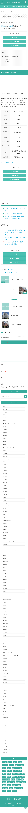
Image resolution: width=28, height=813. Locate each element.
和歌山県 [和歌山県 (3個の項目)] (14, 768)
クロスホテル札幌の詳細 (11, 56)
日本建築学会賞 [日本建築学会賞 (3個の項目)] (6, 779)
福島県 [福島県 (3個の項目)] (8, 785)
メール (3, 371)
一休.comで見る (14, 37)
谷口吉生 (5, 582)
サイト (3, 377)
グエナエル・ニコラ (7, 494)
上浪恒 (4, 450)
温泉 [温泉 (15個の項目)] (22, 779)
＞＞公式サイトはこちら (7, 162)
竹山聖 (4, 576)
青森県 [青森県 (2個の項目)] (15, 788)
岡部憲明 (5, 473)
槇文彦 (4, 667)
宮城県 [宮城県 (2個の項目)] (19, 770)
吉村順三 (5, 702)
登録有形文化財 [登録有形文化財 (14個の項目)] (10, 782)
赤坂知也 (5, 409)
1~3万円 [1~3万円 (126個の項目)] (4, 762)
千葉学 (4, 594)
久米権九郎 (5, 503)
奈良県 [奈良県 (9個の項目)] (14, 770)
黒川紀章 (5, 511)
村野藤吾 (5, 679)
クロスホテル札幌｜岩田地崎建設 (13, 213)
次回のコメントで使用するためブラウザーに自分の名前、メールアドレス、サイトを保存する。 (13, 387)
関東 (5, 725)
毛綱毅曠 (5, 682)
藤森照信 (5, 646)
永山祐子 (5, 620)
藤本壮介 (5, 643)
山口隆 (4, 688)
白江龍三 (5, 544)
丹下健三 (5, 588)
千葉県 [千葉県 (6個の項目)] (8, 768)
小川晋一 (5, 476)
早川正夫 (5, 632)
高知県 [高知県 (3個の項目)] (8, 791)
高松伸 (4, 567)
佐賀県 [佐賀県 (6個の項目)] (21, 765)
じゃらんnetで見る (14, 41)
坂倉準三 (5, 529)
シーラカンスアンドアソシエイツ (10, 550)
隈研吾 (4, 500)
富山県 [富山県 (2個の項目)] (8, 773)
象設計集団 (5, 561)
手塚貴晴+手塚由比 (7, 599)
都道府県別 (5, 717)
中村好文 (5, 617)
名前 (3, 364)
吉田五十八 (5, 699)
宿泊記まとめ (9, 61)
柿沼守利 (5, 482)
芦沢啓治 (5, 412)
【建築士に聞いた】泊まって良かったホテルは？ (14, 6)
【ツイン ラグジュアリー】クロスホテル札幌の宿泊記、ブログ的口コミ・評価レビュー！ (15, 237)
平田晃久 (5, 641)
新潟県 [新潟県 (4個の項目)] (23, 776)
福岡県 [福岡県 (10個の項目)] (4, 785)
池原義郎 (5, 435)
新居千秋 (5, 420)
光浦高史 (5, 676)
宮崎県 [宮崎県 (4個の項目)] (4, 773)
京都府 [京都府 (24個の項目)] (16, 765)
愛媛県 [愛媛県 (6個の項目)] (13, 776)
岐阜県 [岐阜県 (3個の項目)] (23, 773)
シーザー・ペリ (6, 547)
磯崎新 (4, 441)
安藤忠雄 (5, 429)
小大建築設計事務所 (7, 520)
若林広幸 (5, 708)
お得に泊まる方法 (6, 749)
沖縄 (5, 743)
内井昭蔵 (5, 453)
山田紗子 (5, 690)
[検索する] (25, 396)
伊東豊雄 (5, 432)
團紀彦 (4, 591)
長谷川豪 (5, 629)
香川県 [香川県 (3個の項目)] (4, 791)
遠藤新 (4, 461)
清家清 (4, 555)
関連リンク (8, 59)
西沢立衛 (5, 626)
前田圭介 (5, 658)
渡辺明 (4, 711)
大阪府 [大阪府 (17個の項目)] (4, 770)
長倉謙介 (5, 608)
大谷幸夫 (5, 470)
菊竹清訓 (5, 488)
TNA (4, 597)
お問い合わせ (8, 803)
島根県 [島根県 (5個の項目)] (4, 776)
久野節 (4, 497)
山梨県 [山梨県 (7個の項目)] (18, 773)
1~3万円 (14, 272)
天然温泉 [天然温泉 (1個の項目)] (9, 770)
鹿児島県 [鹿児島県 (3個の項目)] (14, 791)
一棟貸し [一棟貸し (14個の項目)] (11, 765)
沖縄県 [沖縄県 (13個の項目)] (17, 779)
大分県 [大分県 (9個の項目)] (19, 768)
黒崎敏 (4, 514)
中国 (5, 734)
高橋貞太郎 (5, 564)
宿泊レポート (6, 752)
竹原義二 (5, 573)
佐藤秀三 (5, 535)
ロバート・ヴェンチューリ (8, 705)
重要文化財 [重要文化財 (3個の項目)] (5, 788)
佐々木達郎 (5, 532)
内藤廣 (4, 605)
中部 (5, 728)
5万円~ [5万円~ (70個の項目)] (15, 762)
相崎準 (4, 406)
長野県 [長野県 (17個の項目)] (10, 788)
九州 (5, 740)
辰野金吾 (5, 579)
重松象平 (5, 538)
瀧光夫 (4, 570)
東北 (5, 722)
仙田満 (4, 558)
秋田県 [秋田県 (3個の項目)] (13, 785)
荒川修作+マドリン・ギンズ (9, 423)
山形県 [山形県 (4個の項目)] (13, 773)
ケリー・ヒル (6, 517)
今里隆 (4, 444)
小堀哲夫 (5, 526)
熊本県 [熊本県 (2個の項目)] (4, 782)
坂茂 (4, 638)
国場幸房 (5, 523)
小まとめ (5, 746)
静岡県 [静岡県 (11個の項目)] (20, 788)
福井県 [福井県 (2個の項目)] (23, 782)
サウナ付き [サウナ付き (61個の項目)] (5, 765)
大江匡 (16, 9)
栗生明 (4, 508)
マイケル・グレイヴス (7, 652)
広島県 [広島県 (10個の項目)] (8, 776)
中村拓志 (5, 614)
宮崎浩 (4, 661)
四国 (5, 737)
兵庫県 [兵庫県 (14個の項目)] (4, 768)
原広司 (4, 635)
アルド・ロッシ (6, 426)
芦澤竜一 (5, 415)
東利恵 (4, 417)
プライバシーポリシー (18, 803)
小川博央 (5, 479)
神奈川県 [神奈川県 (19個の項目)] (18, 782)
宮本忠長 (5, 664)
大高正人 (5, 467)
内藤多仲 (5, 602)
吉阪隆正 (5, 696)
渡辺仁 (4, 714)
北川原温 (5, 491)
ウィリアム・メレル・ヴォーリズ (10, 447)
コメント (5, 342)
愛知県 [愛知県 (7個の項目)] (18, 776)
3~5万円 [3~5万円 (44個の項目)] (10, 762)
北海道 (3, 26)
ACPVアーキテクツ (7, 459)
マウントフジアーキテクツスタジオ (10, 655)
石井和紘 (5, 438)
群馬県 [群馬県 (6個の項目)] (18, 785)
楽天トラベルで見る (14, 45)
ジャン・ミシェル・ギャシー (9, 541)
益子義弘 (5, 670)
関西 (5, 731)
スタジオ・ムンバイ (7, 552)
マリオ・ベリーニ (6, 673)
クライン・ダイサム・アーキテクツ (10, 506)
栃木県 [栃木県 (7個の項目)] (12, 779)
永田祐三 (5, 611)
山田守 (4, 693)
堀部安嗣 (5, 649)
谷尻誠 (4, 585)
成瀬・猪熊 (5, 623)
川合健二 (5, 485)
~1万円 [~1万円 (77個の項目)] (20, 762)
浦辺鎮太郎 (5, 456)
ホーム (12, 9)
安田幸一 (5, 685)
